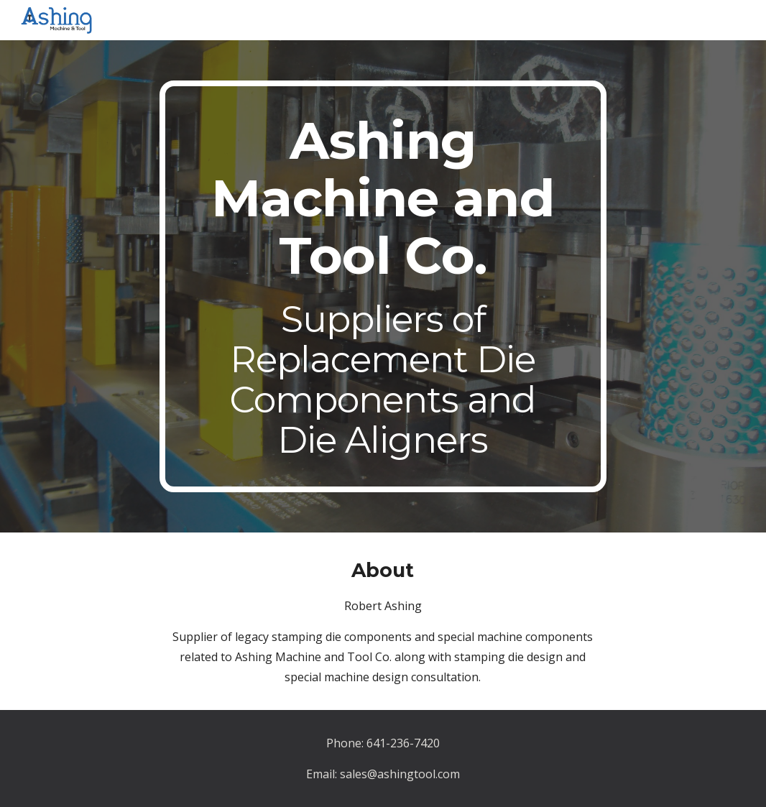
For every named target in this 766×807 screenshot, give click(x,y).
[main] (383, 286)
